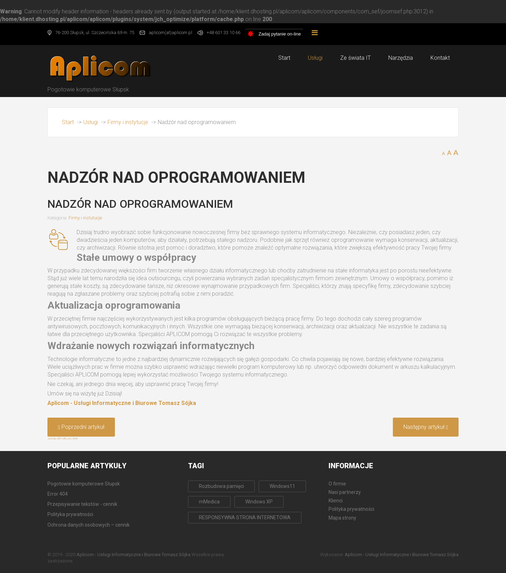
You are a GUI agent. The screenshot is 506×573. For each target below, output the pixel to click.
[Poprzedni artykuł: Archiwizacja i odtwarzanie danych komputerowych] (81, 427)
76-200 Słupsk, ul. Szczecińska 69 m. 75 (94, 32)
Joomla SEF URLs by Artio (62, 438)
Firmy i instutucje (85, 217)
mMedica (209, 501)
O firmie (337, 484)
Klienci (336, 500)
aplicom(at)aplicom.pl (170, 32)
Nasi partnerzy (345, 492)
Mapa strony (342, 518)
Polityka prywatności (351, 509)
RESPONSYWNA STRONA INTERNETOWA (245, 517)
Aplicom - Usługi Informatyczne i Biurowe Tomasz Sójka (121, 403)
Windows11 (282, 486)
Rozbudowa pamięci (221, 486)
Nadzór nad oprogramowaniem (140, 204)
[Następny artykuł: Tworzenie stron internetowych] (426, 427)
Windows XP (259, 501)
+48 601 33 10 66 (223, 32)
